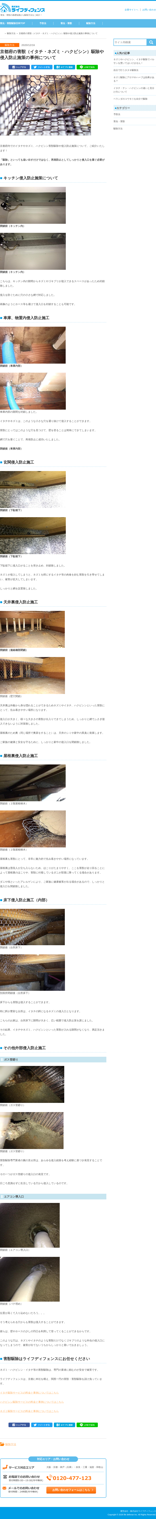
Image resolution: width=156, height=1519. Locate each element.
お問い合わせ (149, 9)
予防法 (42, 23)
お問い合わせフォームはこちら (71, 1489)
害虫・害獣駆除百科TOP (12, 23)
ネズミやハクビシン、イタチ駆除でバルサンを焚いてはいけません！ (133, 61)
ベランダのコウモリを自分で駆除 (130, 99)
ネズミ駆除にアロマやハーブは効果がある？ (133, 79)
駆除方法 (90, 23)
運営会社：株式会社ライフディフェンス (138, 1511)
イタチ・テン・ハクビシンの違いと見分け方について (133, 90)
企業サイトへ (131, 9)
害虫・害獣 (66, 23)
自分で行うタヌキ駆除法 (125, 70)
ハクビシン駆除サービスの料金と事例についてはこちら (32, 1402)
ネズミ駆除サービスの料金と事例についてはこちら (29, 1411)
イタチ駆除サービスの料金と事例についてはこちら (29, 1392)
